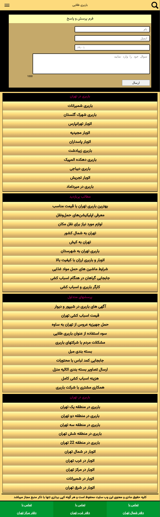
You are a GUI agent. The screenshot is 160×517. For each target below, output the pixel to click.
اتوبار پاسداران (80, 142)
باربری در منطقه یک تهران (80, 407)
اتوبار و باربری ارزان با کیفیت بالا (80, 260)
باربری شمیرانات (80, 106)
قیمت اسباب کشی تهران (80, 316)
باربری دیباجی (80, 169)
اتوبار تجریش (80, 178)
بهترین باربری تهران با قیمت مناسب (80, 206)
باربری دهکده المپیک (80, 160)
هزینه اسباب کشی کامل (80, 379)
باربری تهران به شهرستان (80, 251)
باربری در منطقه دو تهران (80, 416)
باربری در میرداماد (80, 187)
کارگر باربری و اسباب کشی (80, 287)
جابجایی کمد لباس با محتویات (80, 361)
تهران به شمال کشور (80, 233)
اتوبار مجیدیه (80, 133)
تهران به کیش (80, 242)
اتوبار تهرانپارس (80, 124)
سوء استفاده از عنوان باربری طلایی (80, 334)
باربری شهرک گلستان (80, 115)
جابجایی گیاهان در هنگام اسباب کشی (80, 278)
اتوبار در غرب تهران (80, 461)
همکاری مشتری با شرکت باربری (80, 387)
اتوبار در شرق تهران (80, 488)
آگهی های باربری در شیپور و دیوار (80, 307)
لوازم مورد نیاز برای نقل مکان (80, 224)
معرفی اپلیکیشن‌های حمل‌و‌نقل (80, 215)
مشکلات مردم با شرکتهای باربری (80, 343)
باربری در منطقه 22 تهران (80, 443)
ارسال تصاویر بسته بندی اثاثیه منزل (80, 370)
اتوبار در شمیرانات (80, 479)
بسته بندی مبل (80, 352)
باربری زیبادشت (80, 151)
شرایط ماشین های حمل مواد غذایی (80, 269)
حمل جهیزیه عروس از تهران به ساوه (80, 325)
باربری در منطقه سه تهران (80, 425)
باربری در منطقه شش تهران (80, 434)
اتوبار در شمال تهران (80, 452)
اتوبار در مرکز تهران (80, 470)
